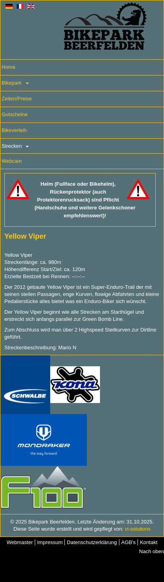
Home (8, 67)
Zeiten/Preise (17, 99)
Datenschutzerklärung (92, 542)
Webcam (12, 161)
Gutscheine (15, 114)
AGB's (128, 542)
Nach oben (151, 551)
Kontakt (148, 542)
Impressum (49, 542)
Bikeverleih (14, 130)
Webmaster (20, 542)
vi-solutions (138, 529)
